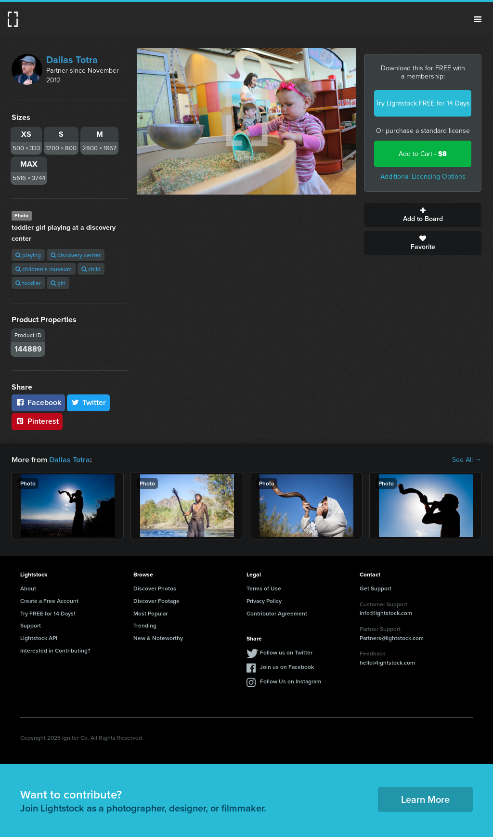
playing (28, 255)
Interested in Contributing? (55, 650)
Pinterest (37, 421)
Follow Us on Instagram (290, 681)
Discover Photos (154, 588)
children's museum (43, 269)
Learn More (425, 799)
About (28, 588)
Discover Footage (156, 601)
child (91, 269)
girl (58, 283)
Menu (477, 19)
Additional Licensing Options (423, 176)
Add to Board (423, 215)
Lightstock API (38, 638)
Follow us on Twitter (286, 652)
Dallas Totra (72, 59)
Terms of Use (263, 588)
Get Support (375, 588)
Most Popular (150, 613)
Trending (144, 625)
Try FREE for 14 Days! (47, 613)
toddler (28, 283)
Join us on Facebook (287, 667)
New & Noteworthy (158, 638)
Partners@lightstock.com (392, 638)
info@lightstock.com (386, 613)
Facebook (38, 402)
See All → (466, 460)
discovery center (76, 255)
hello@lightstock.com (387, 662)
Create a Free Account (49, 601)
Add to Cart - (423, 154)
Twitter (88, 402)
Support (30, 625)
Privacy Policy (264, 601)
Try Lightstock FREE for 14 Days (423, 103)
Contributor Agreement (276, 613)
